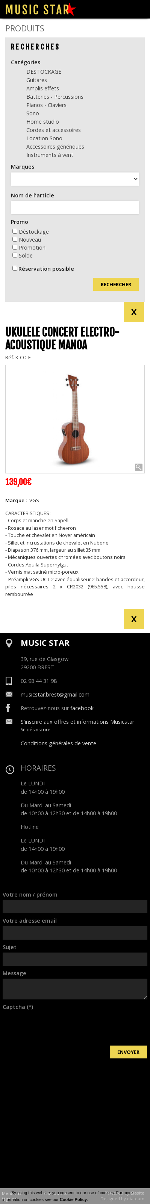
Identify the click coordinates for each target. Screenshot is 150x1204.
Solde (22, 255)
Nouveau (26, 239)
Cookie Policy (73, 1199)
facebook (82, 708)
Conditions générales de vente (58, 743)
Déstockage (30, 231)
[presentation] (60, 1027)
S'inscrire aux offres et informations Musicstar (77, 721)
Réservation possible (46, 268)
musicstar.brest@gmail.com (55, 694)
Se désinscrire (35, 729)
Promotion (28, 247)
